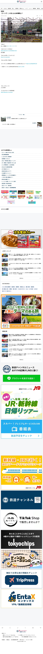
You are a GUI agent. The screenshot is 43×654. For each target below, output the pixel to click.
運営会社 (8, 639)
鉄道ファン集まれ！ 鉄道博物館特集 (9, 187)
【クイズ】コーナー (11, 46)
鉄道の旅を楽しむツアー (6, 171)
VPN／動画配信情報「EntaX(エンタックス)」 (29, 636)
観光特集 (9, 8)
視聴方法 (38, 8)
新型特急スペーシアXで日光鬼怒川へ (9, 175)
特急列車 (32, 286)
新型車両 (16, 8)
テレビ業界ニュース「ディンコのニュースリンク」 (26, 635)
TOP (1, 8)
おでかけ (5, 8)
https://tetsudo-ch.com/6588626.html (9, 50)
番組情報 (34, 8)
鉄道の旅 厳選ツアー (6, 179)
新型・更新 (28, 286)
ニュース (30, 8)
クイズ (26, 8)
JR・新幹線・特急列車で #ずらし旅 (9, 162)
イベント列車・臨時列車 (6, 286)
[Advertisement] (21, 102)
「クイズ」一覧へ (21, 114)
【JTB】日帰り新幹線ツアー (7, 177)
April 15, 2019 (21, 66)
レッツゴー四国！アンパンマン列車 (9, 181)
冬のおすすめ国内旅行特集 (7, 167)
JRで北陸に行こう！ (6, 169)
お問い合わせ (22, 639)
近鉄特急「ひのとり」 (6, 158)
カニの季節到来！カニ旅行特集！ (8, 164)
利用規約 (3, 639)
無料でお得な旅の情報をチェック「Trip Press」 (11, 636)
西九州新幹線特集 (5, 154)
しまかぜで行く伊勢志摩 (6, 156)
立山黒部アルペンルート (6, 173)
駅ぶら (13, 8)
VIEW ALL (21, 278)
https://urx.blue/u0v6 (5, 57)
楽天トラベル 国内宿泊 (6, 185)
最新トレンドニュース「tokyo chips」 (9, 635)
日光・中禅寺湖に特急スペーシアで (9, 160)
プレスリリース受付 (29, 639)
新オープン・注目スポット (6, 291)
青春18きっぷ (22, 8)
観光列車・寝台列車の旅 (6, 183)
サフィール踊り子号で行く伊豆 (8, 152)
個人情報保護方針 (14, 639)
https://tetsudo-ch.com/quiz (7, 92)
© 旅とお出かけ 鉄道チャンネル (21, 641)
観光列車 (13, 286)
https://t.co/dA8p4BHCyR (31, 63)
